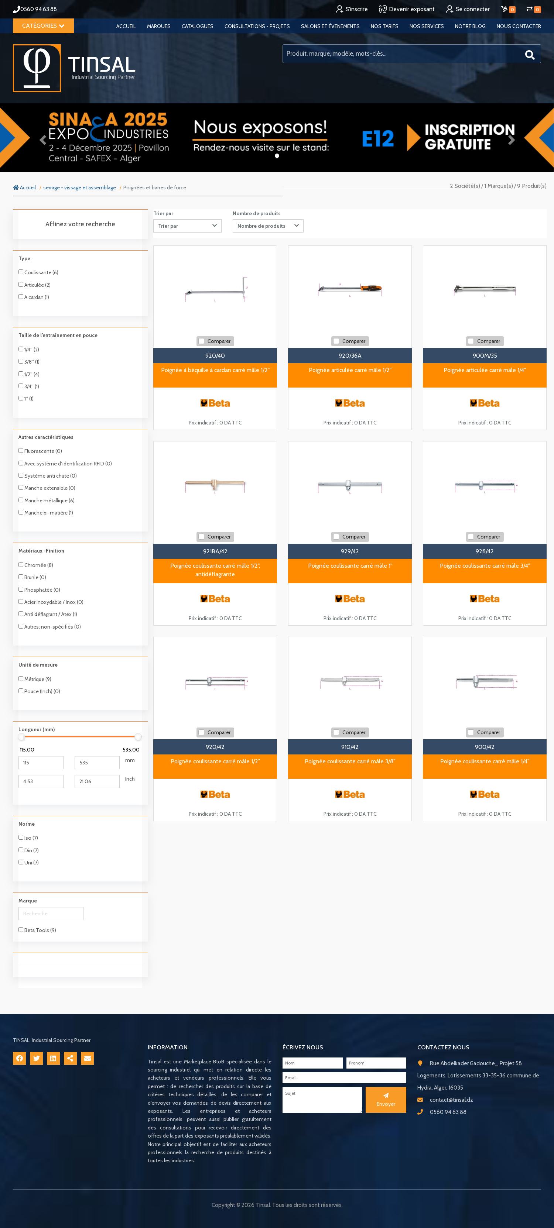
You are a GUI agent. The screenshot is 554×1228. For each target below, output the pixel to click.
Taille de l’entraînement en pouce (58, 335)
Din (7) (28, 850)
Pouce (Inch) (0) (39, 691)
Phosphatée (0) (39, 590)
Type (24, 258)
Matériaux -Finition (41, 550)
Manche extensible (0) (46, 488)
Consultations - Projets (257, 26)
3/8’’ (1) (29, 361)
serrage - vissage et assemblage (79, 187)
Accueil (126, 26)
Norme (26, 824)
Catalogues (197, 26)
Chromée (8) (35, 565)
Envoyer (386, 1100)
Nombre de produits (257, 213)
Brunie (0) (32, 577)
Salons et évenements (330, 26)
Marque (27, 900)
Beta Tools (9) (37, 930)
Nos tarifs (385, 26)
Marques (159, 26)
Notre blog (470, 26)
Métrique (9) (34, 679)
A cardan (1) (33, 297)
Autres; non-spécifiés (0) (49, 626)
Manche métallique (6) (46, 500)
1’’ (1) (26, 398)
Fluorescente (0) (40, 451)
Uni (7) (28, 862)
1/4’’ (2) (28, 349)
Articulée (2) (34, 285)
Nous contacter (519, 26)
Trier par (163, 213)
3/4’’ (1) (28, 386)
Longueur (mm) (36, 729)
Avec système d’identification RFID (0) (65, 463)
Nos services (427, 26)
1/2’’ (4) (29, 374)
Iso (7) (28, 838)
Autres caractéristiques (45, 437)
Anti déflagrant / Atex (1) (47, 614)
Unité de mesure (38, 664)
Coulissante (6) (38, 272)
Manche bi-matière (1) (45, 512)
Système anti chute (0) (47, 475)
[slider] (21, 736)
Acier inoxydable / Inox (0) (50, 602)
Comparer (219, 341)
